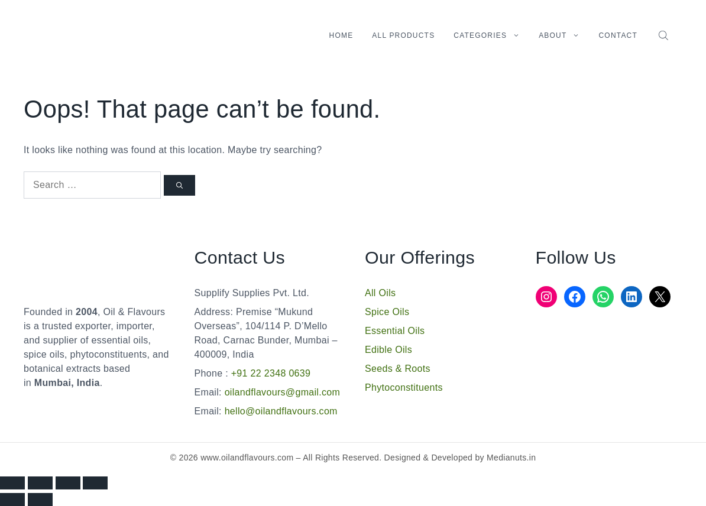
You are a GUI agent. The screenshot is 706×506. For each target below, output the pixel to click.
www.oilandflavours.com (246, 457)
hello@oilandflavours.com (281, 411)
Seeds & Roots (397, 369)
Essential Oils (395, 331)
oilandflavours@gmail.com (283, 392)
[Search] (179, 185)
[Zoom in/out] (12, 482)
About (564, 35)
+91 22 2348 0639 (269, 373)
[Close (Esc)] (95, 482)
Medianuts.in (511, 457)
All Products (403, 35)
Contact (617, 35)
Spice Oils (387, 312)
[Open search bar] (665, 35)
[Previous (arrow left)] (12, 499)
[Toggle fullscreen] (40, 482)
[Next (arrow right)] (40, 499)
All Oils (380, 293)
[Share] (68, 482)
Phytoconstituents (404, 387)
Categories (491, 35)
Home (341, 35)
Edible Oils (388, 350)
